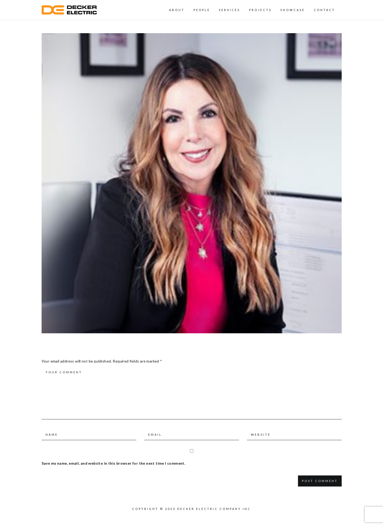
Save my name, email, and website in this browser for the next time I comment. (114, 463)
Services (229, 10)
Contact (324, 10)
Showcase (292, 10)
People (201, 10)
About (177, 10)
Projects (260, 10)
